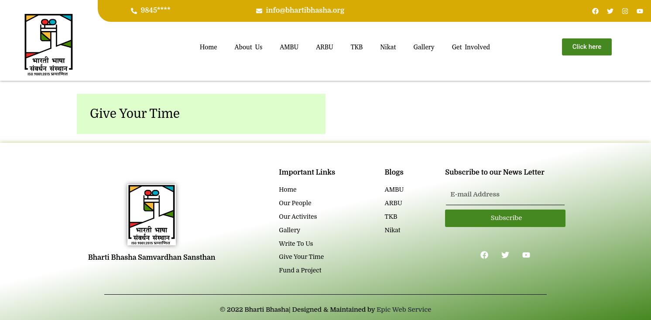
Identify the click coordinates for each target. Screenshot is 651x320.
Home (208, 47)
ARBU (324, 47)
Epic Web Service (404, 309)
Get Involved (471, 47)
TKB (357, 47)
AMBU (289, 47)
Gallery (424, 47)
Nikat (388, 47)
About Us (249, 47)
